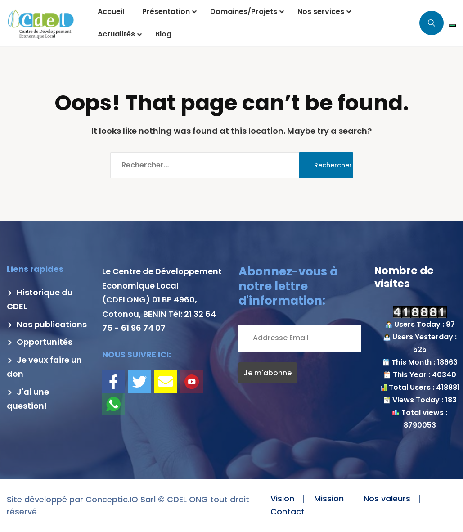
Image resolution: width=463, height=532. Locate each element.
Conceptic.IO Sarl (120, 499)
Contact (287, 511)
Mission (329, 498)
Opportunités (39, 341)
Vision (282, 498)
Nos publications (47, 324)
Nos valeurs (387, 498)
